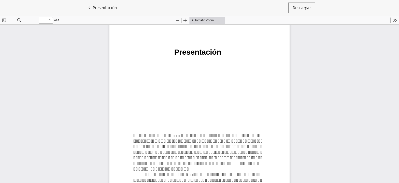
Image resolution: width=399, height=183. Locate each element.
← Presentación (104, 7)
